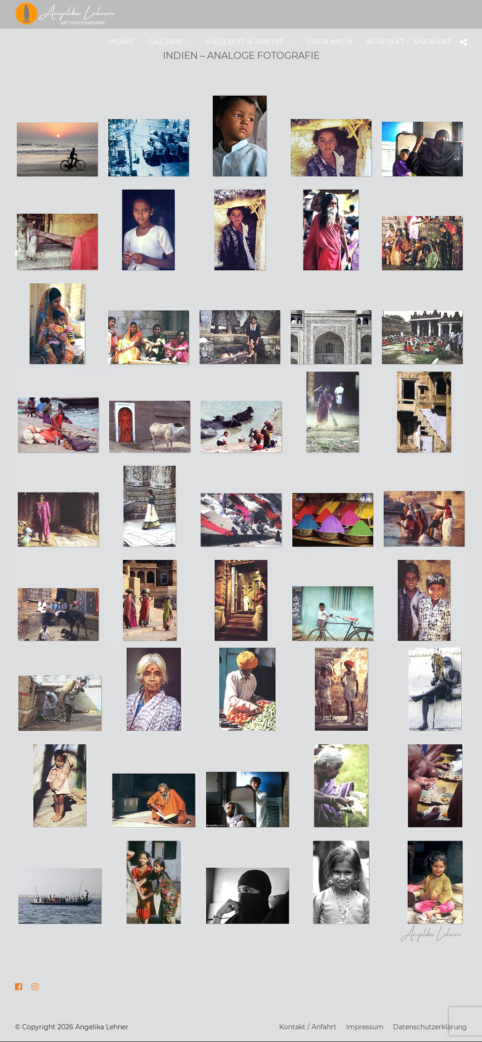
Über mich (329, 41)
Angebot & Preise (244, 41)
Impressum (365, 1027)
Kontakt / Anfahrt (409, 41)
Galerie (166, 41)
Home (121, 41)
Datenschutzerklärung (430, 1027)
